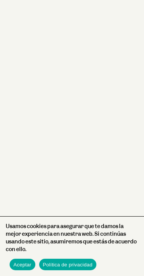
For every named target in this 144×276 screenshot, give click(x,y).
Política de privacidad (68, 265)
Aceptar (22, 265)
